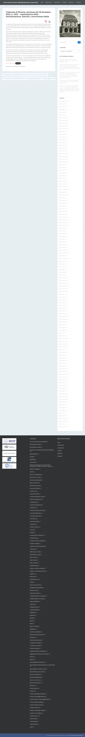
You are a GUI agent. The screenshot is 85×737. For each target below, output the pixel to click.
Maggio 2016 (64, 391)
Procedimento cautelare (35, 643)
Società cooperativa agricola (36, 702)
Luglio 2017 (63, 357)
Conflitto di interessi (34, 527)
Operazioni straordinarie (35, 631)
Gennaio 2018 (64, 341)
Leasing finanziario (34, 607)
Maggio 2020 (64, 269)
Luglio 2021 (63, 231)
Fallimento (32, 574)
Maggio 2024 (64, 139)
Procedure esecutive (34, 648)
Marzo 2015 (64, 415)
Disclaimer (78, 2)
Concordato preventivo (35, 516)
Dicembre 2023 (64, 153)
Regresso (32, 659)
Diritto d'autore (33, 560)
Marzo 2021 (64, 242)
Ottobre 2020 (64, 255)
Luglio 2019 (63, 297)
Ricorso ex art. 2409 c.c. (35, 680)
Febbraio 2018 (64, 338)
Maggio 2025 (64, 109)
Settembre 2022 (64, 195)
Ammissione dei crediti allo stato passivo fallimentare (42, 450)
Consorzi (32, 529)
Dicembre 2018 (64, 316)
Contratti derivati (33, 538)
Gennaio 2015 (64, 418)
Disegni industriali (34, 565)
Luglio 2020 (63, 264)
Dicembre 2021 (64, 217)
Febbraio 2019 (64, 311)
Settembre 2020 (64, 258)
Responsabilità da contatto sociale (38, 669)
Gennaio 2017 (64, 371)
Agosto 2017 (64, 355)
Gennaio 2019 (64, 313)
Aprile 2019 (63, 305)
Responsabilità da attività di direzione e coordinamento (42, 665)
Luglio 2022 (63, 197)
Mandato (32, 618)
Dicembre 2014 (64, 421)
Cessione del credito (34, 494)
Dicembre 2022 (64, 186)
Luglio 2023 (63, 167)
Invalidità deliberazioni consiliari (37, 598)
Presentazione (48, 2)
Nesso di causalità (34, 626)
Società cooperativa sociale (36, 705)
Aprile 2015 (63, 413)
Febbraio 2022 (64, 211)
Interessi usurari (33, 590)
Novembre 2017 (65, 346)
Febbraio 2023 (64, 181)
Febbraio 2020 (64, 277)
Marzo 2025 (64, 115)
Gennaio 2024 (64, 150)
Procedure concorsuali (35, 645)
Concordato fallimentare (35, 513)
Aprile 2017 (63, 363)
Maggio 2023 (64, 173)
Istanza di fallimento (34, 601)
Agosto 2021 (64, 228)
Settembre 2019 (64, 291)
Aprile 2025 (63, 112)
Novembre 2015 (65, 399)
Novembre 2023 (65, 156)
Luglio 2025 (63, 104)
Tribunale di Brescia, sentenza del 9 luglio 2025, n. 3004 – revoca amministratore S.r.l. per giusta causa (69, 81)
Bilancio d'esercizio (34, 482)
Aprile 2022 (63, 206)
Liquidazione (33, 612)
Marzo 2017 (64, 366)
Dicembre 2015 (64, 396)
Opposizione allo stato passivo (37, 634)
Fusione (31, 582)
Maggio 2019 (64, 302)
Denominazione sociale (35, 554)
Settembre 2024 (64, 128)
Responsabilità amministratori (36, 662)
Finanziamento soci (34, 579)
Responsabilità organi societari (37, 671)
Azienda (31, 471)
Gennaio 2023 (64, 184)
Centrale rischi (33, 491)
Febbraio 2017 (64, 368)
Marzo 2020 (64, 275)
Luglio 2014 (63, 424)
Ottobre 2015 (64, 402)
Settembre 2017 (64, 352)
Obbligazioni (32, 629)
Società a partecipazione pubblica (37, 693)
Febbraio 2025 (64, 117)
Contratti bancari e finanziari (36, 535)
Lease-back (32, 604)
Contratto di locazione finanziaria (37, 546)
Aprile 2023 (63, 175)
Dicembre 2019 (64, 283)
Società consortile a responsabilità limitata (39, 699)
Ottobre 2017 (64, 349)
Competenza (33, 507)
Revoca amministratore (35, 674)
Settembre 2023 (64, 162)
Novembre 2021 (65, 219)
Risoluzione (32, 685)
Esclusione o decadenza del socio (37, 571)
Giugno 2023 (64, 170)
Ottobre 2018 (64, 322)
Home (42, 2)
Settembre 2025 (64, 101)
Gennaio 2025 (64, 120)
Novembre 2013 (65, 426)
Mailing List (71, 2)
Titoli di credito (33, 718)
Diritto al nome (33, 557)
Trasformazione (33, 721)
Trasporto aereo (33, 724)
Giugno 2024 (64, 137)
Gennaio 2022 (64, 214)
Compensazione (33, 502)
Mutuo (31, 623)
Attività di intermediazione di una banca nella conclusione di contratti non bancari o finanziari (40, 465)
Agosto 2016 (64, 382)
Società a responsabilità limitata (37, 696)
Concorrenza (33, 518)
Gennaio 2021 (64, 247)
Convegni (64, 2)
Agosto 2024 (64, 131)
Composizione (57, 2)
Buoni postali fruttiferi (35, 488)
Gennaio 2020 (64, 280)
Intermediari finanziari (35, 593)
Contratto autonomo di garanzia (37, 540)
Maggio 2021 (64, 236)
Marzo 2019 (64, 308)
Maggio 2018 (64, 330)
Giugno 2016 (64, 388)
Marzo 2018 (64, 335)
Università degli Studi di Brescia (76, 735)
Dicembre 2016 (64, 374)
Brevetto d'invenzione (35, 485)
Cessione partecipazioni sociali (37, 496)
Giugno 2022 (64, 200)
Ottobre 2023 (64, 159)
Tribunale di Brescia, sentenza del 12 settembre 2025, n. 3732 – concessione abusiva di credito (69, 60)
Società (31, 691)
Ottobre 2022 (64, 192)
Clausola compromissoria (35, 499)
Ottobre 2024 (64, 126)
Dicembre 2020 (64, 250)
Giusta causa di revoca (35, 585)
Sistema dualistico (34, 688)
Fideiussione (32, 576)
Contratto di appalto (34, 543)
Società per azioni (34, 716)
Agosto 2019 (64, 294)
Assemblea (32, 459)
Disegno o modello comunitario (37, 568)
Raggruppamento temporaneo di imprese (39, 654)
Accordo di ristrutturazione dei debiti (38, 441)
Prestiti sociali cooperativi (35, 640)
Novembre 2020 (65, 253)
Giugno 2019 (64, 300)
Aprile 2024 (63, 142)
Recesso (32, 656)
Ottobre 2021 (64, 222)
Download (18, 63)
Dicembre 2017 (64, 344)
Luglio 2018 (63, 324)
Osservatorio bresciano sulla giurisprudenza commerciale (20, 2)
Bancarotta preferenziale (35, 480)
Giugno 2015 (64, 407)
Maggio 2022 (64, 203)
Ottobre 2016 (64, 380)
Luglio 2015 (63, 404)
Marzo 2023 (64, 178)
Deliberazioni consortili (35, 551)
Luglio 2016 (63, 385)
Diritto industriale (34, 563)
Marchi (31, 620)
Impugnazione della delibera (36, 587)
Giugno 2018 (64, 327)
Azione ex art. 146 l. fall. (35, 477)
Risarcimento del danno (35, 682)
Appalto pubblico (33, 454)
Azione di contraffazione (35, 474)
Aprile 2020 (63, 272)
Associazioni (32, 462)
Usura (31, 727)
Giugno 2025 (64, 106)
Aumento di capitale (34, 469)
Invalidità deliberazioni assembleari (38, 596)
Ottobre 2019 (64, 288)
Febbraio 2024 (64, 148)
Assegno (32, 456)
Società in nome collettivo (36, 713)
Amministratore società (35, 447)
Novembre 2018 (65, 319)
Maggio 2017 (64, 360)
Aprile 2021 (63, 239)
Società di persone (34, 707)
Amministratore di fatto (35, 444)
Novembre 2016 (65, 377)
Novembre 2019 (65, 286)
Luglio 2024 (63, 134)
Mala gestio (32, 615)
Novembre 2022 (65, 189)
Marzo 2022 (64, 208)
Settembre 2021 (64, 225)
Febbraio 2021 (64, 244)
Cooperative (32, 549)
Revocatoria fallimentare (35, 677)
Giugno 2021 (64, 233)
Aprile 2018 (63, 333)
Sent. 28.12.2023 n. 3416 (10, 63)
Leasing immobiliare (34, 609)
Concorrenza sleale (34, 521)
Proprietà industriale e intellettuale (37, 651)
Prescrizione (32, 637)
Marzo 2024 (64, 145)
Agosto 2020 (64, 261)
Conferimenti (33, 524)
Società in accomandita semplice (37, 710)
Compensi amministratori (35, 505)
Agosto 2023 (64, 164)
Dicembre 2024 (64, 123)
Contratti (32, 532)
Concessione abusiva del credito (37, 510)
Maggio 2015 (64, 410)
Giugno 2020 (64, 266)
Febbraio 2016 (64, 393)
